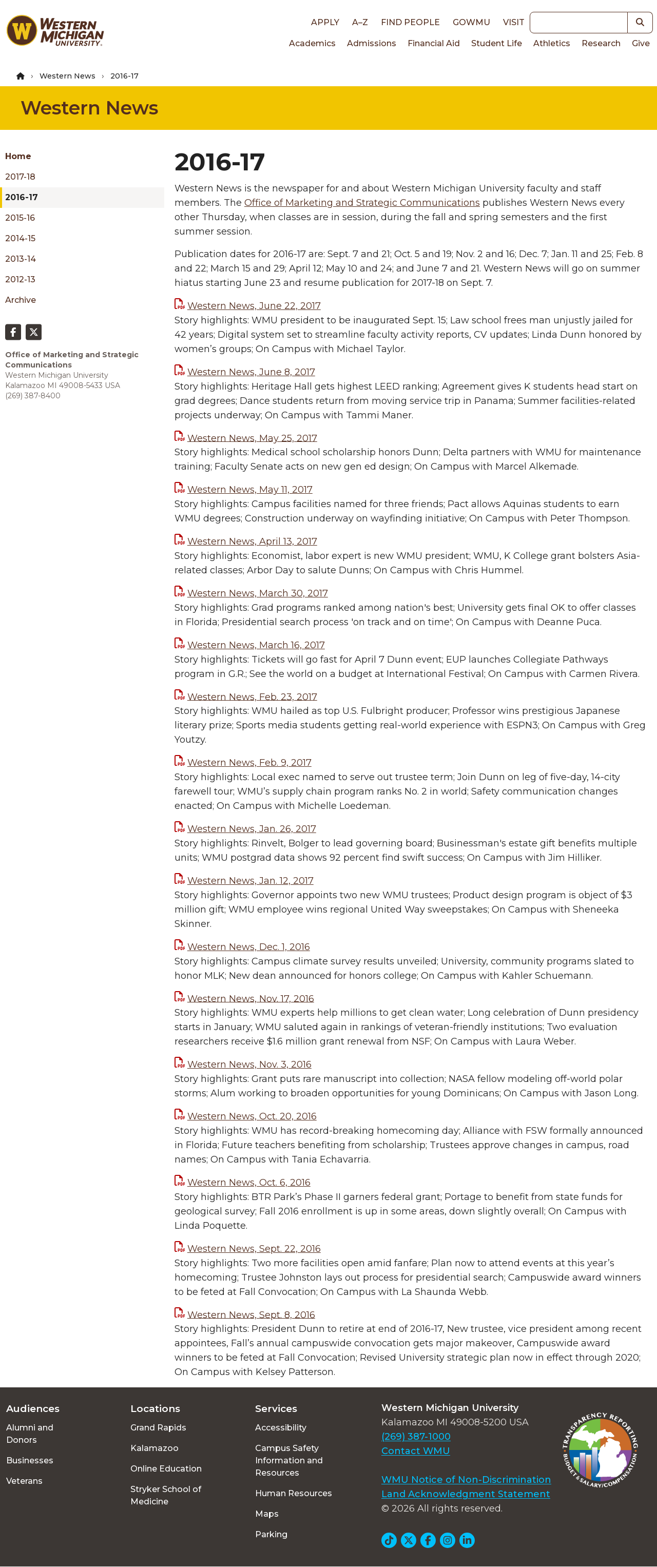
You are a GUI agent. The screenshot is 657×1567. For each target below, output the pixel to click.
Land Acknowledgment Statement (465, 1494)
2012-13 (20, 279)
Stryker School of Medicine (165, 1495)
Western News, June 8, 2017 (251, 372)
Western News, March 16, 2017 (256, 645)
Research (601, 43)
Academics (312, 43)
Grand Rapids (158, 1428)
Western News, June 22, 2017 (254, 306)
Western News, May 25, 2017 (252, 437)
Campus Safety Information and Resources (289, 1460)
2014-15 (20, 238)
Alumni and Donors (29, 1434)
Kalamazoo (154, 1448)
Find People (410, 22)
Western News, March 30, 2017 (257, 593)
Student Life (496, 43)
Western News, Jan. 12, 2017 (250, 880)
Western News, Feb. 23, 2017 (252, 696)
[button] (640, 22)
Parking (271, 1534)
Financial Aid (434, 43)
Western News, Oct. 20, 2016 (252, 1116)
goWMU (471, 22)
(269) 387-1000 (416, 1436)
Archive (20, 300)
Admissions (371, 43)
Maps (267, 1514)
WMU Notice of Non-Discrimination (466, 1479)
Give (641, 43)
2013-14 (20, 259)
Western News (67, 76)
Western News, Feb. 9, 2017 (249, 762)
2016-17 (21, 197)
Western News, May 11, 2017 (250, 489)
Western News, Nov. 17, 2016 (250, 998)
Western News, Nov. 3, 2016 (249, 1064)
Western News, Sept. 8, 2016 (251, 1314)
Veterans (24, 1481)
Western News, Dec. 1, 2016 (248, 947)
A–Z (360, 22)
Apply (325, 22)
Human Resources (293, 1493)
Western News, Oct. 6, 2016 (249, 1182)
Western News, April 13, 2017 (252, 541)
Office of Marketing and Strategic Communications (362, 202)
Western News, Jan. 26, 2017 (251, 829)
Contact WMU (415, 1451)
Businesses (29, 1460)
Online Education (166, 1469)
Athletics (551, 43)
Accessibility (280, 1428)
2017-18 (20, 177)
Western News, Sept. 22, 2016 (254, 1248)
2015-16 (20, 218)
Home (18, 156)
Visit (514, 22)
